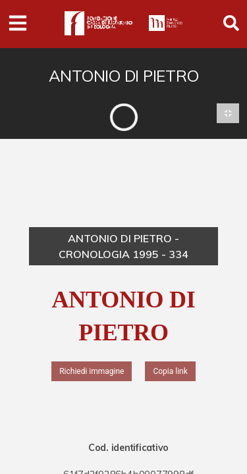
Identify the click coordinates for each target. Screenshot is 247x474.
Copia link (170, 371)
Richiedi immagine (91, 371)
